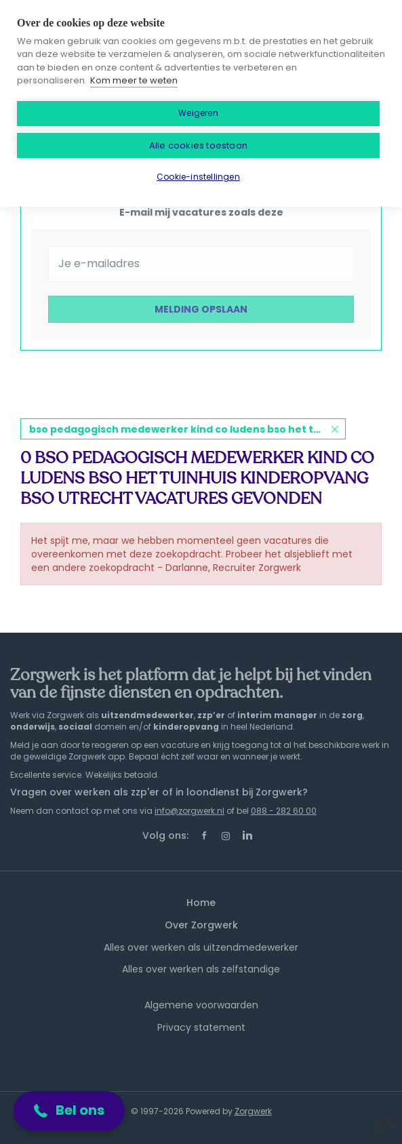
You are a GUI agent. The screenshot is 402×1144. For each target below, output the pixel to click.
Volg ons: (165, 835)
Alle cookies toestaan (198, 145)
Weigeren (198, 113)
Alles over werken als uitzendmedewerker (201, 947)
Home (201, 902)
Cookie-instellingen (198, 176)
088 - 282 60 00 (284, 810)
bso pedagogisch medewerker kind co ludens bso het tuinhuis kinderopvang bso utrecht (187, 429)
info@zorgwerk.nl (189, 810)
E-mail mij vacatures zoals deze (201, 212)
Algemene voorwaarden (201, 1005)
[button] (69, 1110)
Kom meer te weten (134, 80)
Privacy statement (201, 1027)
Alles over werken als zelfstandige (201, 969)
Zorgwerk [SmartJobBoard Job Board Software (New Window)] (253, 1111)
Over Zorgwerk (201, 925)
